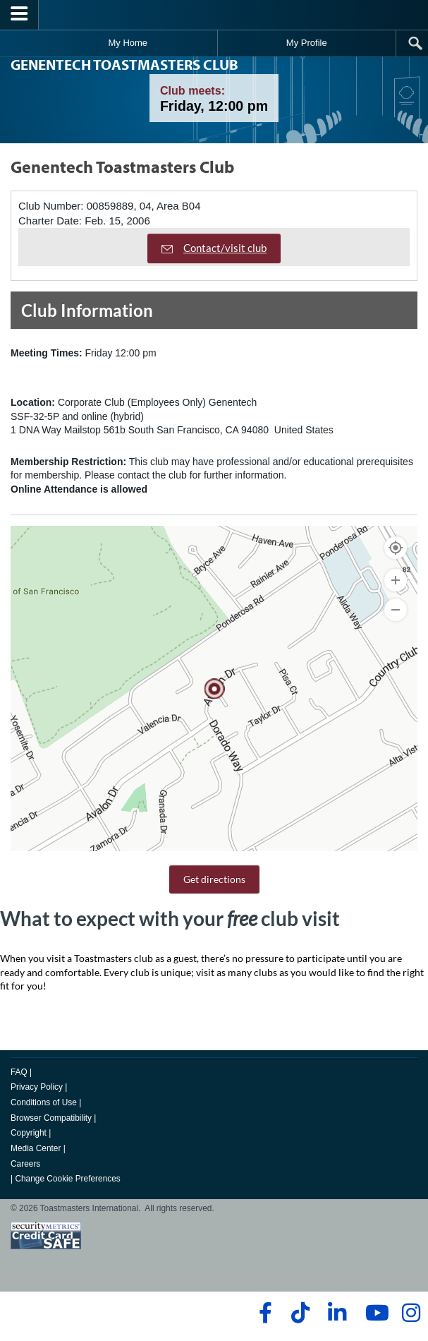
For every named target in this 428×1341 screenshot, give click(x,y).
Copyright (29, 1133)
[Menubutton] (19, 15)
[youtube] (374, 1312)
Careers (25, 1164)
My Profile (306, 42)
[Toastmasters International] (214, 14)
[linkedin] (337, 1312)
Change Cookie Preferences (67, 1179)
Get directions (214, 879)
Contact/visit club (214, 247)
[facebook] (263, 1312)
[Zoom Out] (395, 610)
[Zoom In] (395, 580)
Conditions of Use (44, 1102)
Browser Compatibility (51, 1118)
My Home (127, 42)
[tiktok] (300, 1312)
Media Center (36, 1148)
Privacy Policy (37, 1087)
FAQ (19, 1072)
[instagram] (411, 1312)
